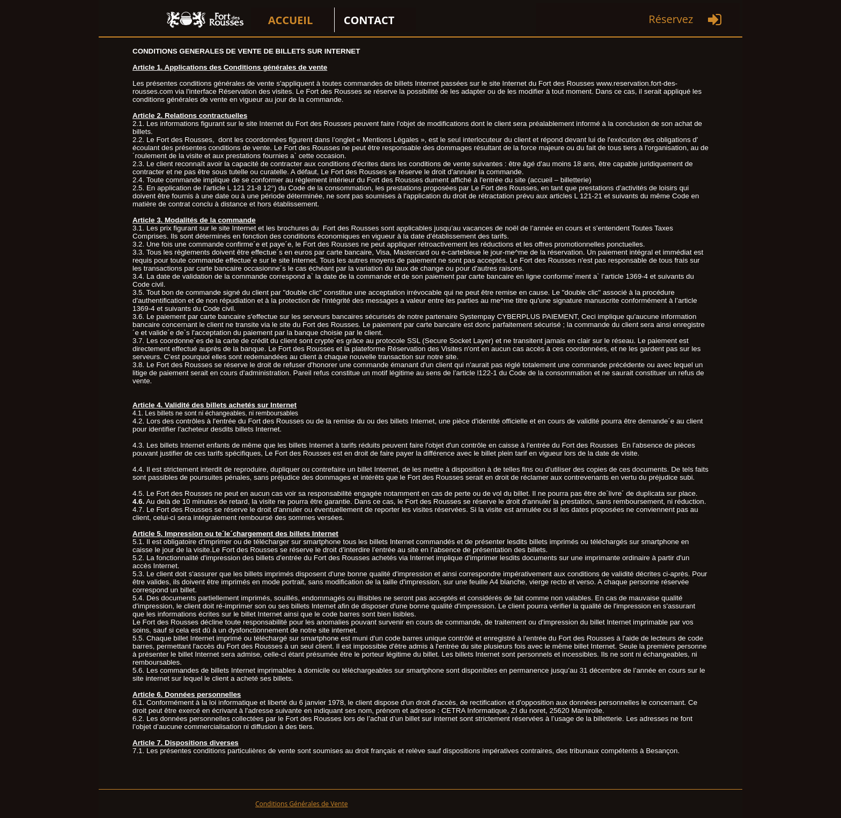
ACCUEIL (290, 20)
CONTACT (369, 20)
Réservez (670, 19)
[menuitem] (293, 20)
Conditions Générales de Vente (301, 803)
